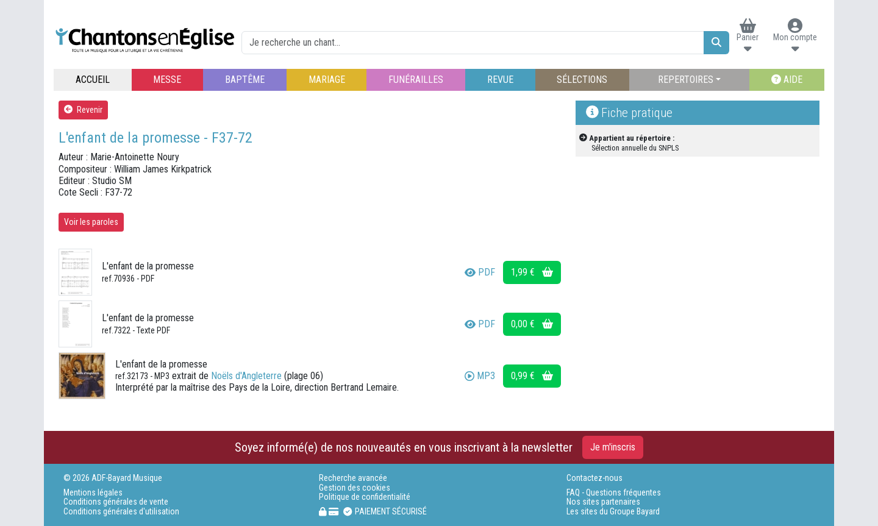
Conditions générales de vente (115, 501)
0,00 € (532, 324)
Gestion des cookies (354, 487)
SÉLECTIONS (582, 79)
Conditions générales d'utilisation (121, 511)
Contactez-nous (594, 478)
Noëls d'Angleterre (246, 376)
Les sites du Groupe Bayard (613, 511)
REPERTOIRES (685, 79)
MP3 (480, 376)
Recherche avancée (353, 478)
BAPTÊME (245, 79)
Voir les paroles (91, 222)
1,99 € (532, 272)
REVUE (500, 79)
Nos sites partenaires (603, 501)
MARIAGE (327, 79)
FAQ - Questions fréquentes (613, 492)
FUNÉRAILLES (415, 79)
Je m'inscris (612, 447)
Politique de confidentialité (364, 497)
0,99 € (532, 376)
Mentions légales (93, 492)
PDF (480, 272)
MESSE (167, 79)
